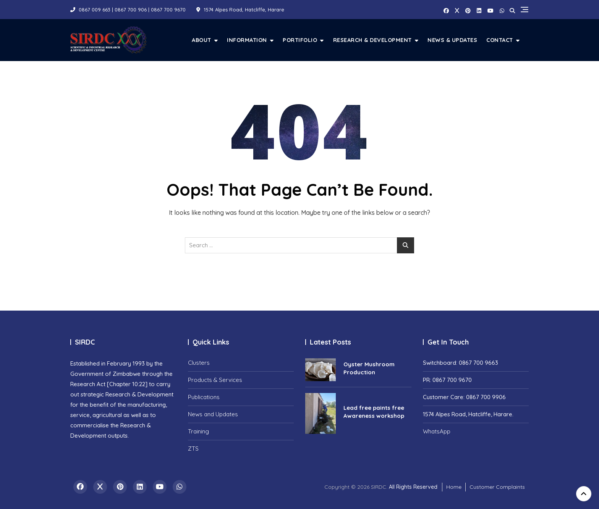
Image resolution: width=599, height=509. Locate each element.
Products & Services (215, 379)
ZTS (193, 448)
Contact (499, 39)
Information (247, 39)
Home (453, 486)
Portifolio (300, 39)
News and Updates (213, 414)
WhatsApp (436, 431)
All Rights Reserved (413, 486)
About (201, 39)
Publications (204, 397)
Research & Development (372, 39)
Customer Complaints (497, 486)
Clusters (199, 362)
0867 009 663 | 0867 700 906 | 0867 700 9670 (128, 9)
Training (198, 431)
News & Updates (452, 39)
